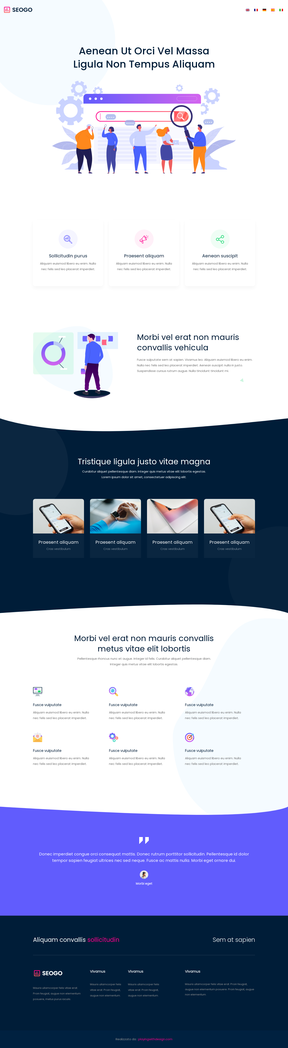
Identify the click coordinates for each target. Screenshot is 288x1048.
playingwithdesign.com (155, 1039)
